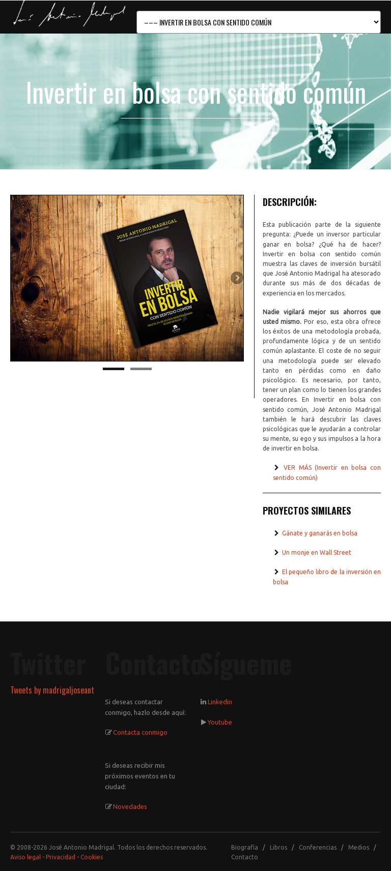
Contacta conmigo (140, 732)
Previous (17, 278)
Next (236, 278)
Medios (358, 847)
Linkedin (220, 701)
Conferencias (318, 847)
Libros (278, 847)
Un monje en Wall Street (316, 552)
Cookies (91, 857)
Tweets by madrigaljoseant (52, 690)
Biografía (244, 847)
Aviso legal (25, 857)
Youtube (220, 722)
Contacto (244, 857)
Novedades (130, 806)
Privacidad (60, 857)
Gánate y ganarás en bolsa (319, 533)
